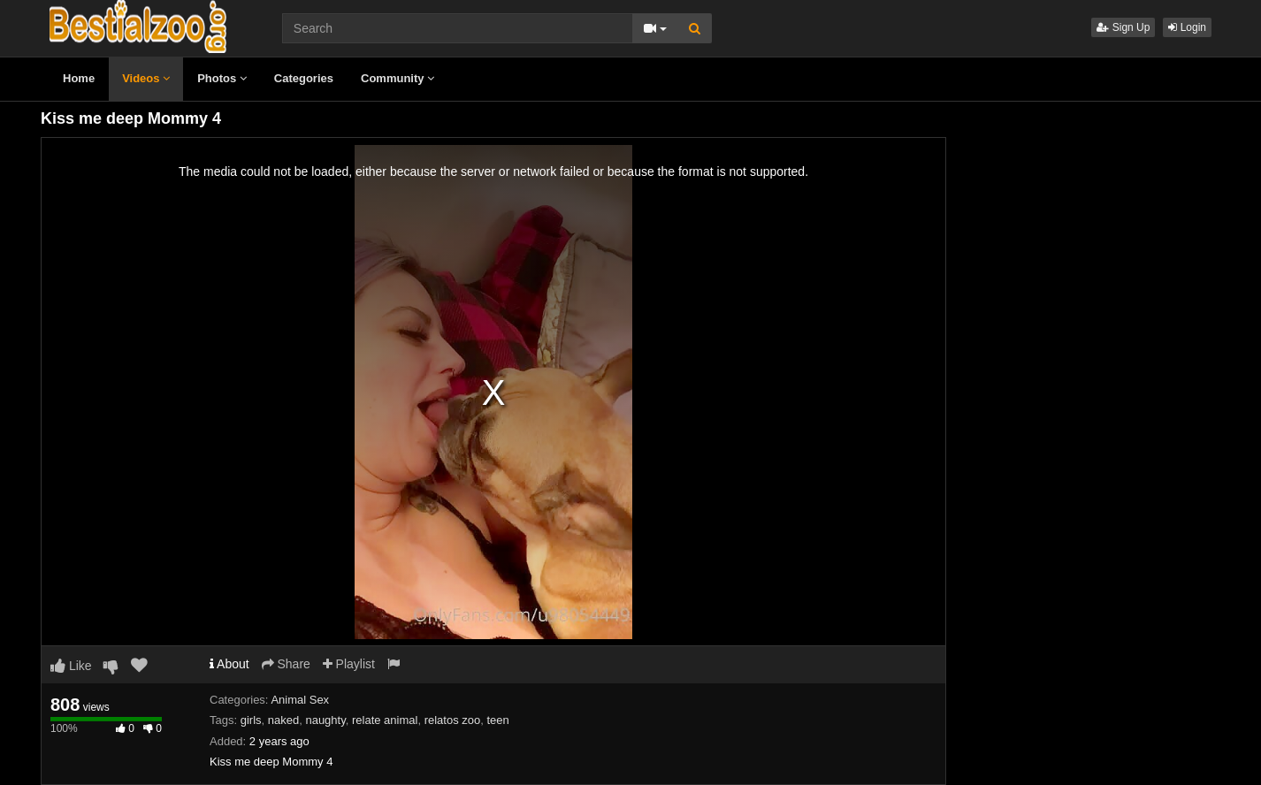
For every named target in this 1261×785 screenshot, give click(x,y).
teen (497, 720)
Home (79, 78)
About (229, 664)
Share (286, 664)
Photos (222, 78)
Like (71, 666)
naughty (325, 720)
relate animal (384, 720)
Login (1187, 27)
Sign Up (1123, 27)
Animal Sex (300, 699)
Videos (146, 78)
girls (251, 720)
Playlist (349, 664)
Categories (303, 78)
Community (397, 78)
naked (283, 720)
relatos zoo (452, 720)
